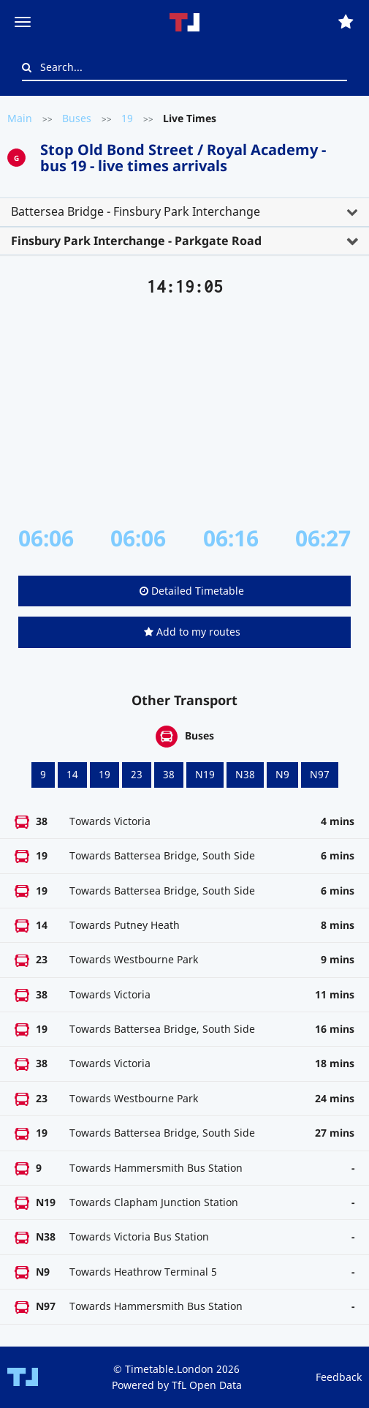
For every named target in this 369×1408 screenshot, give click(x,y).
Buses (76, 118)
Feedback (339, 1377)
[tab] (184, 212)
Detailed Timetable (192, 591)
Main (19, 118)
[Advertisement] (184, 411)
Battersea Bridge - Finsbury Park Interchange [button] (135, 211)
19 (127, 118)
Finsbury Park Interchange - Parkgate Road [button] (136, 241)
